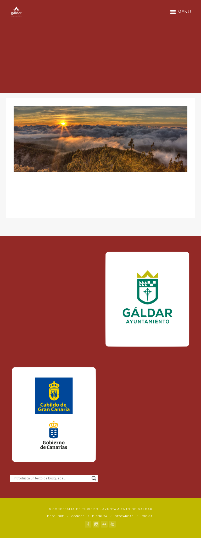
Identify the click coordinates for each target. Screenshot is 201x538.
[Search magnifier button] (94, 478)
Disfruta (99, 516)
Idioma (147, 516)
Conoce (78, 516)
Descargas (124, 516)
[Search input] (51, 478)
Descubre (55, 516)
